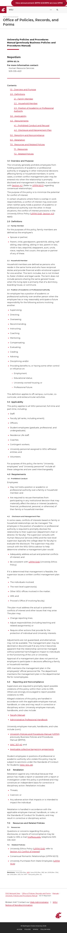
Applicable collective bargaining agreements (32, 749)
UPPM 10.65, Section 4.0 (42, 213)
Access (19, 929)
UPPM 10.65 (34, 562)
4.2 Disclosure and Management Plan (33, 130)
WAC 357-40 (16, 744)
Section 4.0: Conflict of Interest (24, 851)
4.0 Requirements (19, 121)
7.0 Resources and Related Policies (27, 144)
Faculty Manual (17, 715)
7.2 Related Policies (24, 154)
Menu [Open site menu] (64, 3)
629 (28, 872)
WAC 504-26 (26, 765)
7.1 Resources (21, 149)
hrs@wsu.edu (34, 837)
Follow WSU (45, 929)
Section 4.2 (17, 185)
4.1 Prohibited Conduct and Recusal (31, 125)
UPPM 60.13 (38, 185)
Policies (27, 929)
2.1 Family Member (23, 99)
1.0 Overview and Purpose (23, 89)
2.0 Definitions (17, 94)
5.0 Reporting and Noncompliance (27, 135)
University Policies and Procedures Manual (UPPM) (34, 734)
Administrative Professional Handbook (28, 719)
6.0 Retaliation (17, 140)
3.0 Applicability (18, 116)
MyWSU (35, 929)
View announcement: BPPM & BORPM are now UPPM (39, 3)
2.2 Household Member (26, 103)
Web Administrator (39, 902)
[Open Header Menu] (51, 10)
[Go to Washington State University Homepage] (8, 10)
